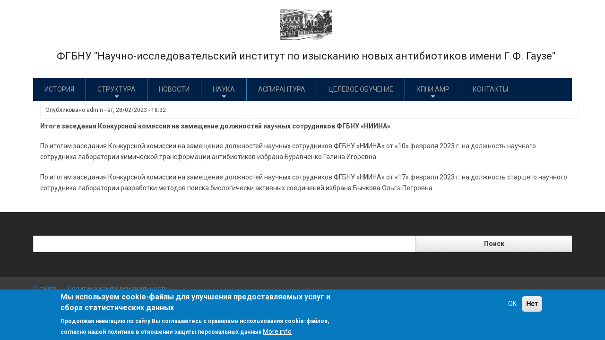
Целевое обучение (360, 89)
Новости (174, 89)
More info (277, 331)
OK (512, 303)
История (59, 89)
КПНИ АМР (432, 92)
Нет (532, 303)
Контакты (490, 89)
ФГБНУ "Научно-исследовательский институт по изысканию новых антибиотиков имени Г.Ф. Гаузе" (306, 56)
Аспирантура (281, 89)
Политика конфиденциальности (118, 288)
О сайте (45, 288)
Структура (116, 92)
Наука (224, 92)
